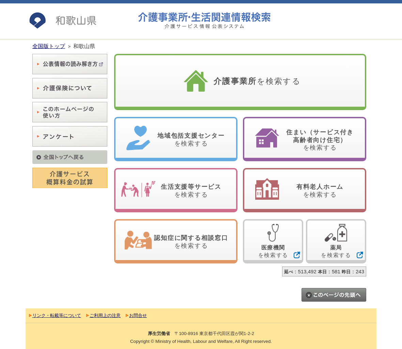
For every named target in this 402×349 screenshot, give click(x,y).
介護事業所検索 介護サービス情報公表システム (204, 20)
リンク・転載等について (56, 315)
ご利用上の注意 (105, 315)
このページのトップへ (334, 295)
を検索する (257, 81)
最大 (363, 23)
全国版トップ (48, 46)
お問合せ (138, 315)
